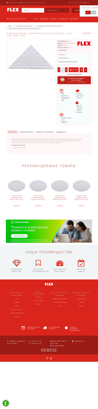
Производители (59, 295)
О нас (35, 19)
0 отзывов (86, 35)
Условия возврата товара (16, 313)
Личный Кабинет (81, 295)
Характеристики (26, 132)
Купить (73, 70)
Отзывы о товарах (16, 295)
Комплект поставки (44, 132)
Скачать (54, 19)
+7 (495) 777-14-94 (36, 341)
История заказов (81, 299)
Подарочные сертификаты (59, 299)
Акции (59, 306)
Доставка (44, 19)
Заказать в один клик (75, 74)
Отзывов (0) (61, 132)
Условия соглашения (16, 309)
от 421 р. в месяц (72, 80)
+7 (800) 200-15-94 (36, 343)
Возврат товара (38, 300)
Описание (13, 132)
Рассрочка (64, 19)
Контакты (75, 19)
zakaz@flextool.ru (79, 341)
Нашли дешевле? (63, 58)
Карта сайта (38, 304)
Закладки (81, 302)
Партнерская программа (60, 302)
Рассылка (81, 306)
